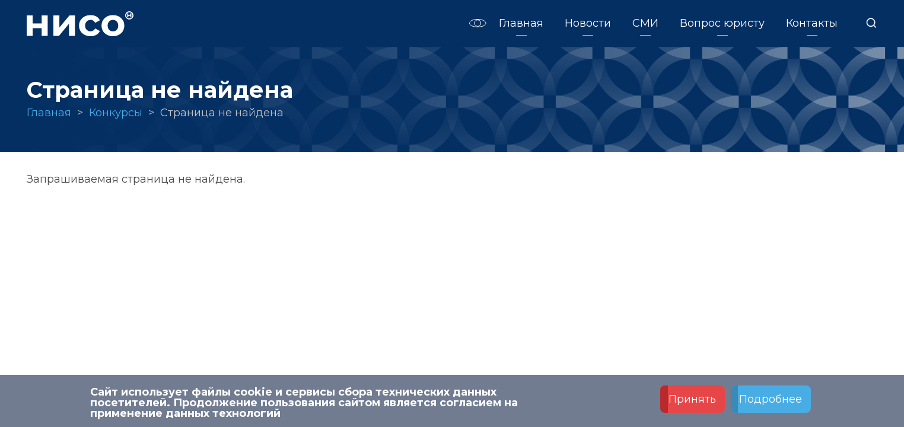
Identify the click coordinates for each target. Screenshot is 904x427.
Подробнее (770, 399)
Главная (521, 23)
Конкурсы (115, 112)
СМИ (645, 23)
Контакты (812, 23)
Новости (588, 23)
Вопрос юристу (722, 23)
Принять (692, 399)
